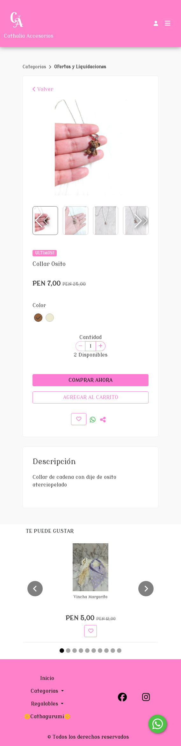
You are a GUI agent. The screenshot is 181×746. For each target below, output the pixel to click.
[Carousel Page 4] (81, 650)
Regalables (45, 704)
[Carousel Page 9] (113, 650)
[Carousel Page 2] (68, 650)
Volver (43, 89)
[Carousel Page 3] (74, 650)
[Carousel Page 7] (100, 650)
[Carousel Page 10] (119, 650)
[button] (140, 221)
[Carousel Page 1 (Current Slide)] (62, 650)
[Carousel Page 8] (106, 650)
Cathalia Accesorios (28, 36)
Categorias (35, 66)
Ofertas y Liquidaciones (80, 66)
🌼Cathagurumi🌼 (47, 717)
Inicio (47, 678)
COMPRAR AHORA (90, 380)
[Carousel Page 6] (93, 650)
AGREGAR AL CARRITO (90, 397)
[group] (90, 147)
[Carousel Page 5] (87, 650)
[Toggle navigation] (168, 23)
